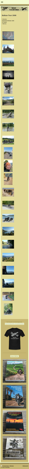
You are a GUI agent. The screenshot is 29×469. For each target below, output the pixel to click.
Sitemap (12, 466)
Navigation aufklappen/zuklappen (14, 2)
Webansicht (25, 466)
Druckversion (5, 466)
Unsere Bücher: (14, 356)
